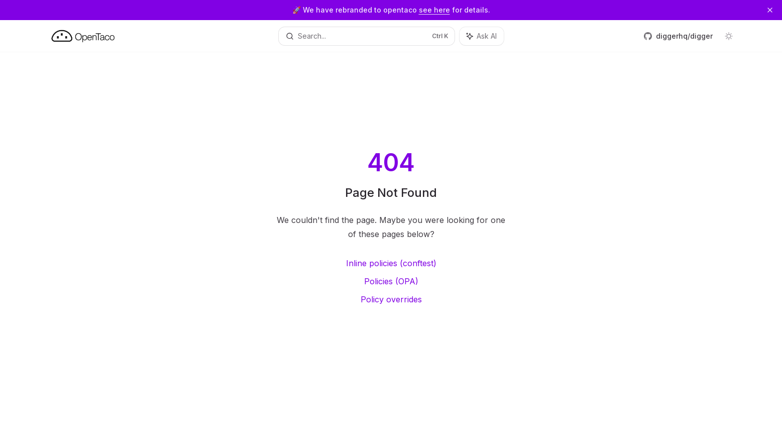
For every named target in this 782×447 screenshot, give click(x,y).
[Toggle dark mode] (729, 36)
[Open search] (367, 36)
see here (434, 10)
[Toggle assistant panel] (482, 36)
